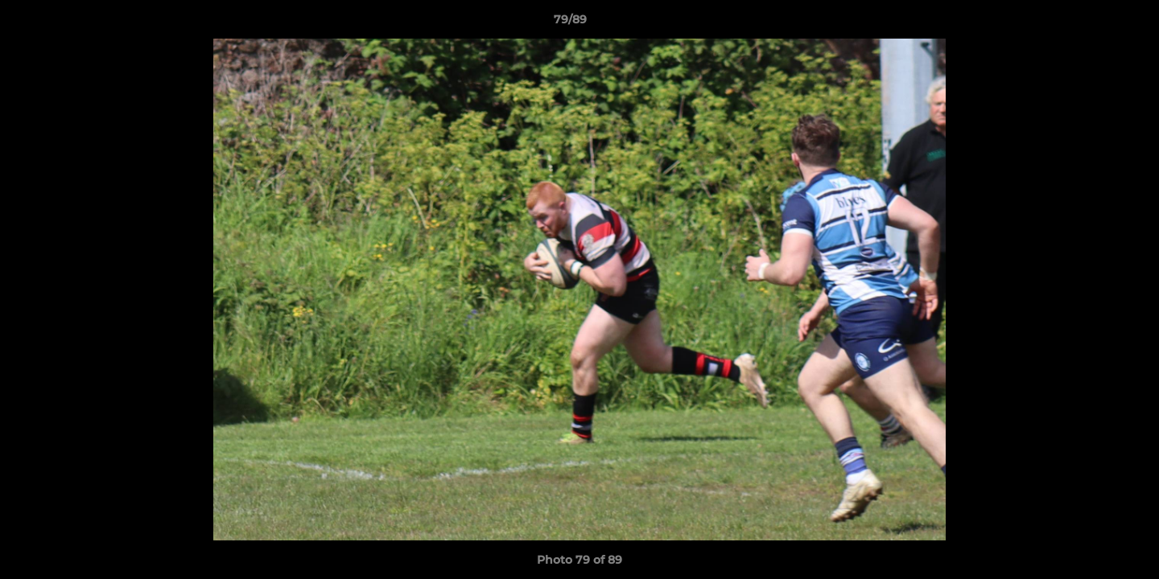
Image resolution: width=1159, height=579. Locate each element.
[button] (1091, 23)
